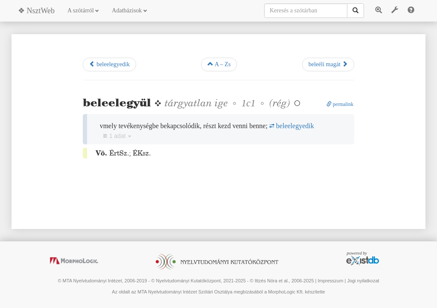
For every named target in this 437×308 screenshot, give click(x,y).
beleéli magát (328, 64)
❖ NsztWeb (36, 10)
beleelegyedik (109, 64)
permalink (340, 104)
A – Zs (218, 64)
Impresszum (330, 280)
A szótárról (83, 10)
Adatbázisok (129, 10)
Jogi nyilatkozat (363, 280)
